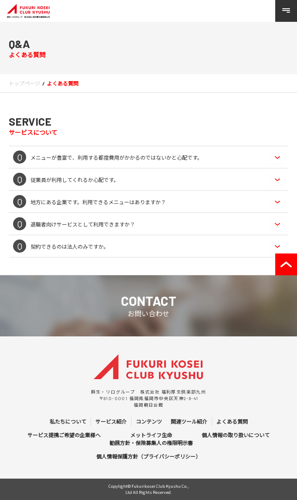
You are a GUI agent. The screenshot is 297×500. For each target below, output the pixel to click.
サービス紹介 (111, 421)
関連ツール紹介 (189, 421)
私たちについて (68, 421)
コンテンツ (149, 421)
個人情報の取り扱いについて (236, 435)
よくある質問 (232, 421)
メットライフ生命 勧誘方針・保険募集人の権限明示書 (151, 439)
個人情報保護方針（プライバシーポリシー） (148, 456)
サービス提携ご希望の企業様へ (64, 435)
